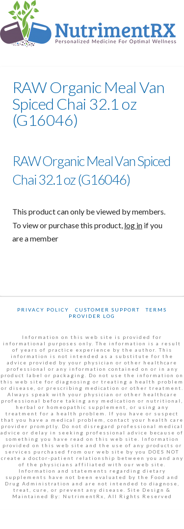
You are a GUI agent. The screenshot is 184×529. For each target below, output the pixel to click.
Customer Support (107, 310)
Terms (156, 310)
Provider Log (92, 316)
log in (133, 225)
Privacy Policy (43, 310)
